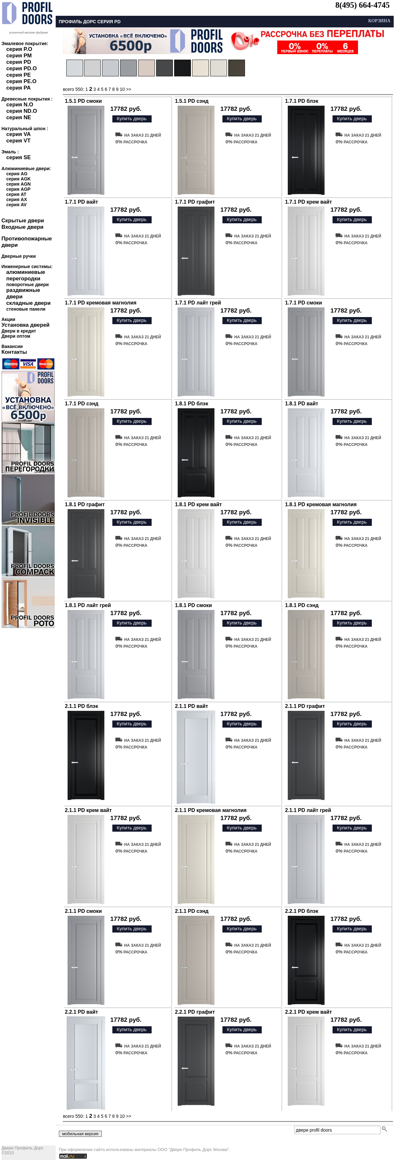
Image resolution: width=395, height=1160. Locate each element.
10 (122, 89)
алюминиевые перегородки (25, 275)
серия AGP (18, 189)
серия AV (16, 204)
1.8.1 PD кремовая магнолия (321, 504)
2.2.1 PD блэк (301, 911)
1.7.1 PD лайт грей (198, 302)
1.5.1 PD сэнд (192, 101)
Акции (8, 319)
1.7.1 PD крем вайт (308, 202)
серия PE (18, 75)
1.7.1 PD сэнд (82, 403)
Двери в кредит (19, 331)
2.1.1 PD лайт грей (308, 810)
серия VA (18, 134)
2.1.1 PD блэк (81, 706)
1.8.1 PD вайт (301, 403)
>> (128, 89)
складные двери (28, 303)
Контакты (14, 352)
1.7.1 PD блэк (301, 101)
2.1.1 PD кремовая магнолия (211, 810)
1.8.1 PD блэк (191, 403)
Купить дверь (131, 118)
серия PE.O (21, 81)
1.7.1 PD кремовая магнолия (100, 302)
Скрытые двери (23, 221)
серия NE (18, 117)
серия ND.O (21, 111)
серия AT (16, 194)
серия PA (18, 88)
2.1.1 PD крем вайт (88, 810)
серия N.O (19, 105)
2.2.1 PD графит (195, 1012)
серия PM (19, 56)
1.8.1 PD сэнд (302, 605)
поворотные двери (27, 284)
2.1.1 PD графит (305, 706)
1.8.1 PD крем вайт (198, 504)
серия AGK (18, 178)
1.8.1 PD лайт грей (88, 605)
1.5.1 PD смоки (83, 101)
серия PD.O (21, 68)
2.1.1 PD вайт (191, 706)
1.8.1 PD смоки (193, 605)
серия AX (16, 199)
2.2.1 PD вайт (81, 1012)
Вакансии (12, 346)
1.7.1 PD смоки (303, 302)
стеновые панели (26, 309)
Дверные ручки (19, 256)
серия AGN (18, 184)
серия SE (18, 157)
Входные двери (23, 227)
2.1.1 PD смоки (83, 911)
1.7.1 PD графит (195, 202)
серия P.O (19, 49)
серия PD (18, 62)
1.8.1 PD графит (85, 504)
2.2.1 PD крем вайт (308, 1012)
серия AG (17, 173)
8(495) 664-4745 (362, 5)
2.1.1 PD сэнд (192, 911)
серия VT (18, 141)
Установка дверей (26, 325)
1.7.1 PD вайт (81, 202)
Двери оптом (16, 336)
